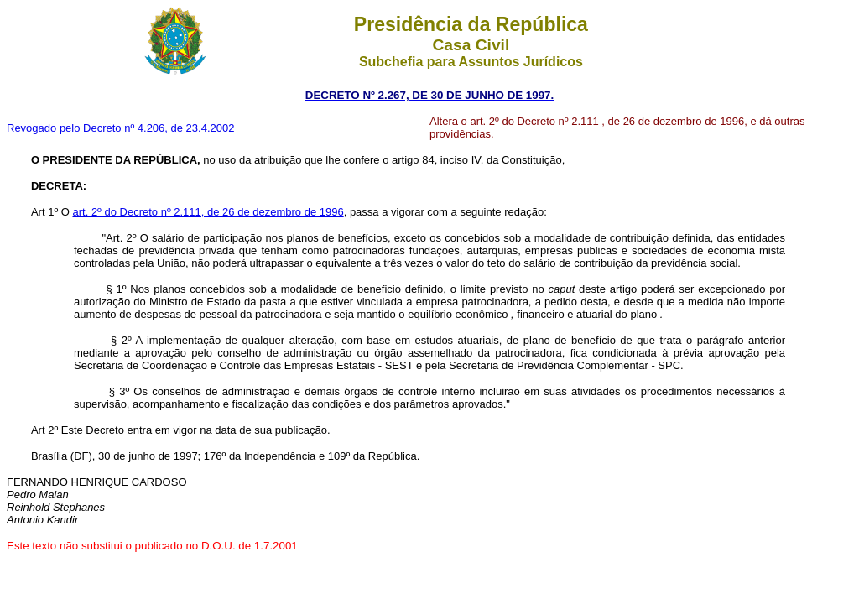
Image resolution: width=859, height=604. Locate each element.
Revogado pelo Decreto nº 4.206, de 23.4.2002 (120, 128)
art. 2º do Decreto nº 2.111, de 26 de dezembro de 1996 (207, 212)
